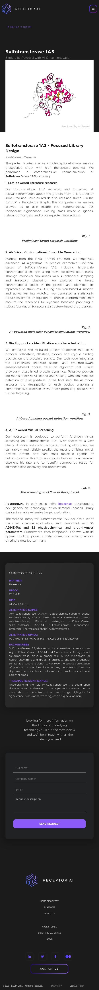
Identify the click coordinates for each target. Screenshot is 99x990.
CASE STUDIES (49, 927)
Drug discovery (49, 901)
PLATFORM (49, 907)
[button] (93, 9)
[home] (25, 9)
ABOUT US (49, 913)
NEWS (50, 939)
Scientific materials (49, 933)
